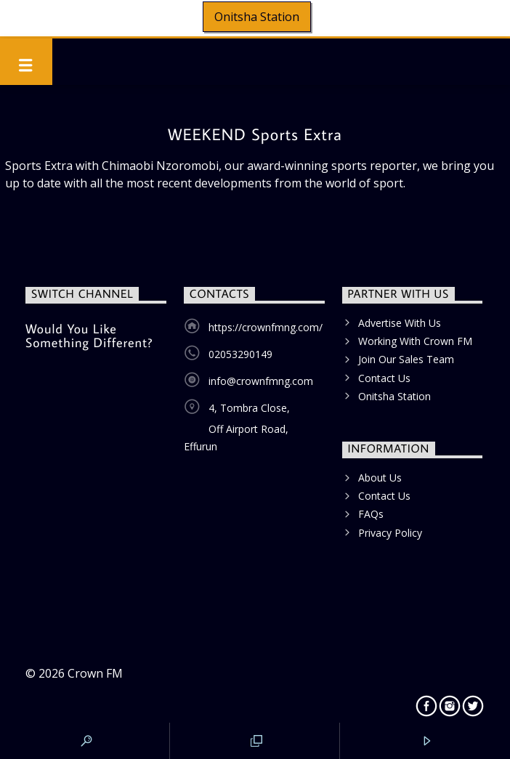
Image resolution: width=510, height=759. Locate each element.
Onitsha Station (256, 17)
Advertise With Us (399, 323)
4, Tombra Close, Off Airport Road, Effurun (237, 427)
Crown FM (95, 673)
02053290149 (240, 354)
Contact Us (384, 378)
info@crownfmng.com (261, 381)
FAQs (371, 514)
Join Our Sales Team (406, 359)
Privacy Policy (390, 533)
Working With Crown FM (415, 341)
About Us (380, 477)
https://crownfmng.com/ (266, 327)
